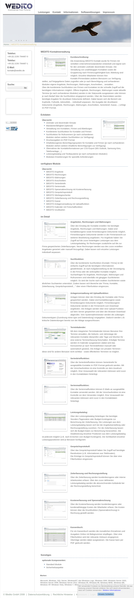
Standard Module (54, 564)
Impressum (109, 12)
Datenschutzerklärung (39, 594)
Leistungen (44, 12)
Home (6, 44)
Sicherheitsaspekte (54, 567)
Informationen (71, 12)
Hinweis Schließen (105, 594)
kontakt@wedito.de (16, 70)
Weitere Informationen (112, 590)
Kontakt (57, 12)
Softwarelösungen (90, 12)
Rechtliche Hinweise (63, 594)
